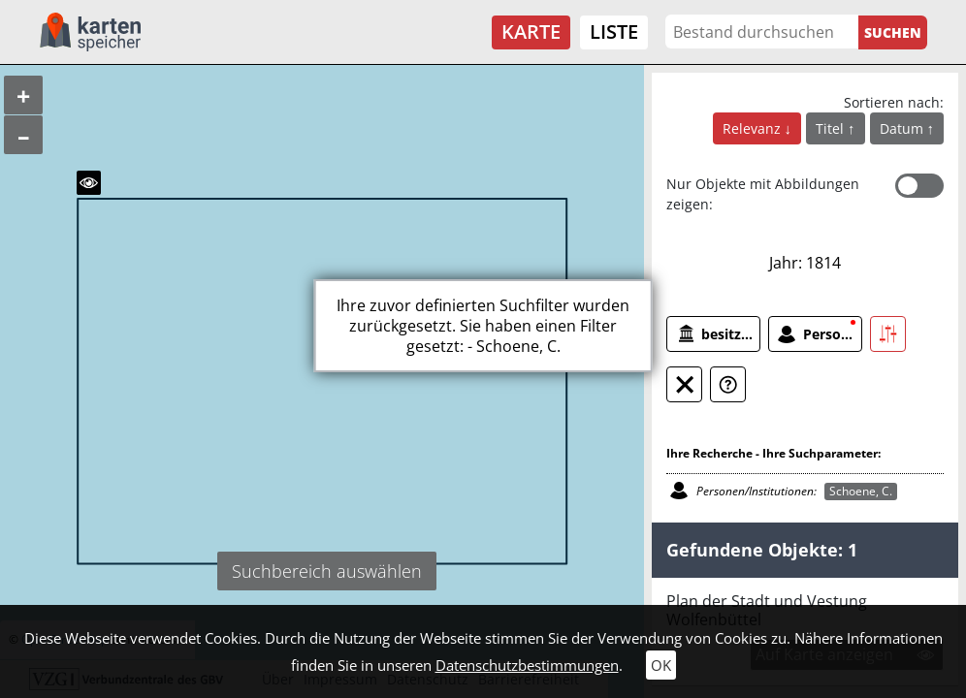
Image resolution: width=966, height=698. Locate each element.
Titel (832, 128)
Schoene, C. (860, 491)
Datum (903, 128)
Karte (531, 31)
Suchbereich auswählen (327, 571)
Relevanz (754, 128)
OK (661, 665)
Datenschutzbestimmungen (527, 665)
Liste (614, 31)
